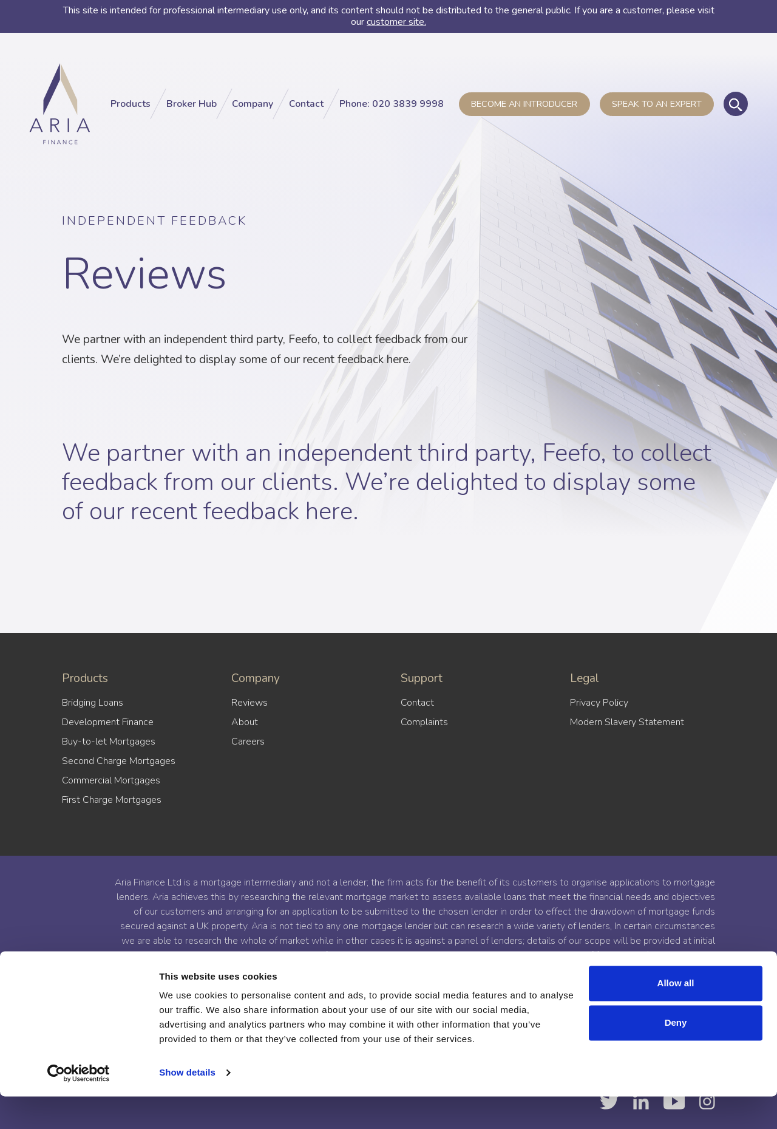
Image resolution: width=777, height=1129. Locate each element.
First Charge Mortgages (111, 800)
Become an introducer (524, 109)
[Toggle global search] (736, 109)
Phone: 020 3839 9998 (391, 108)
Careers (248, 741)
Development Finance (108, 722)
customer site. (396, 22)
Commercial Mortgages (111, 780)
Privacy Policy (599, 702)
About (244, 722)
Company (252, 108)
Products (130, 108)
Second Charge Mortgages (118, 761)
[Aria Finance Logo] (63, 108)
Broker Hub (191, 108)
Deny (676, 1055)
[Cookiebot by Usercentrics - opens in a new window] (78, 1105)
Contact (306, 108)
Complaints (424, 722)
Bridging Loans (92, 702)
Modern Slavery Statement (627, 722)
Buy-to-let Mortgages (108, 741)
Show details (187, 1105)
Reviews (249, 702)
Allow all (675, 1016)
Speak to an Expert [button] (657, 109)
